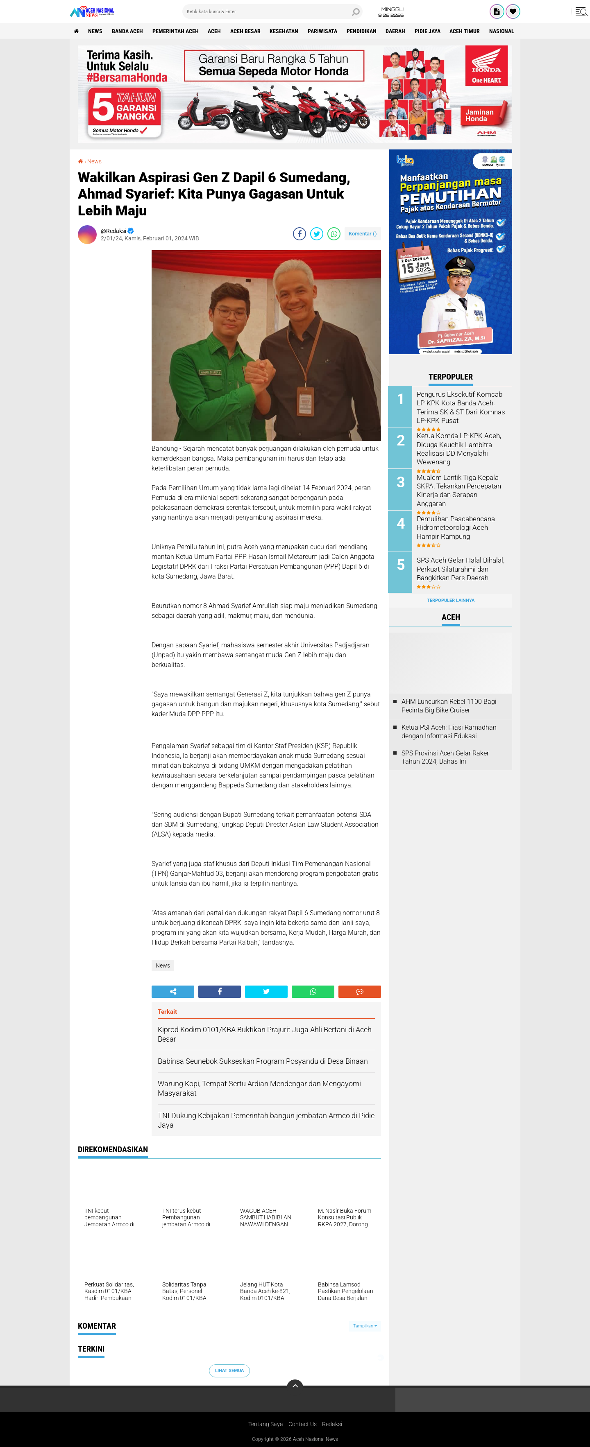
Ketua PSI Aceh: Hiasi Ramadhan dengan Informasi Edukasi (449, 731)
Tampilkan (365, 1326)
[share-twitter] (316, 233)
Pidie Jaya (429, 31)
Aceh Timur (467, 31)
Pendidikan (363, 31)
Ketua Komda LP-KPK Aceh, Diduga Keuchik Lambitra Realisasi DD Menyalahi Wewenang (458, 448)
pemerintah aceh (176, 31)
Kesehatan (285, 31)
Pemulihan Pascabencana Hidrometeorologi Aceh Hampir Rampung (456, 526)
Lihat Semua (229, 1370)
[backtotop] (295, 1387)
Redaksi (332, 1424)
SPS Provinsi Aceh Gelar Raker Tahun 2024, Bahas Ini (445, 756)
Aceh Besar (246, 31)
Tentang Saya (265, 1424)
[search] (272, 11)
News (95, 31)
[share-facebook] (299, 233)
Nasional (503, 31)
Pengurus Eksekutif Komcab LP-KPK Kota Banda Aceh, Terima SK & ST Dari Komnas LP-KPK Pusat (460, 406)
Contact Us (302, 1424)
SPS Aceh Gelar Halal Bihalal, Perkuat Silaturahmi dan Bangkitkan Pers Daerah (460, 568)
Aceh (215, 31)
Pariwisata (323, 31)
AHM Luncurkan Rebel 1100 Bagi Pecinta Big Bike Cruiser (449, 705)
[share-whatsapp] (333, 233)
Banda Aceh (127, 31)
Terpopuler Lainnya (450, 599)
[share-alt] (173, 992)
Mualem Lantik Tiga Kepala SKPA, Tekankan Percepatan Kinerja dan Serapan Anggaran (462, 485)
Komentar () (363, 234)
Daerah (397, 31)
